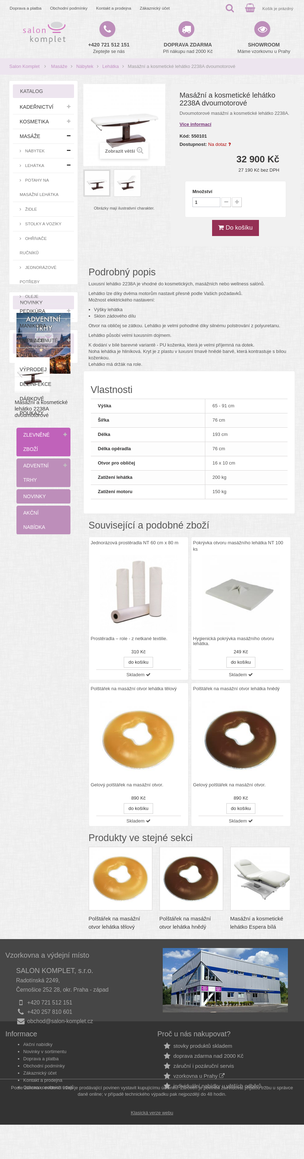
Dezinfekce (36, 384)
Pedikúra (32, 311)
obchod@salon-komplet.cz (60, 1021)
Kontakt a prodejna (113, 8)
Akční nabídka (34, 520)
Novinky (34, 496)
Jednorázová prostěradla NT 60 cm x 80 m (134, 542)
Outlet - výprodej (33, 362)
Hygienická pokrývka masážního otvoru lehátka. (233, 641)
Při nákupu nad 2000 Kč (188, 48)
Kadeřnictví (36, 107)
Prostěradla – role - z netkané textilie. (129, 638)
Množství (202, 191)
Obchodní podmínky (69, 8)
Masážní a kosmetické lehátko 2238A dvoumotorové (41, 729)
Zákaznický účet (155, 8)
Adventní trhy (36, 473)
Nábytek (84, 66)
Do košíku (235, 227)
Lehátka (110, 66)
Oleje (31, 296)
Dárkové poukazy (32, 406)
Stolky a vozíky (43, 223)
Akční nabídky (38, 1058)
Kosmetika (34, 121)
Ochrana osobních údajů (48, 1101)
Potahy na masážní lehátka (39, 187)
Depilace (32, 340)
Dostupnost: (193, 144)
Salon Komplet (24, 66)
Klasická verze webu (152, 1147)
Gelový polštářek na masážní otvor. (127, 784)
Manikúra (33, 326)
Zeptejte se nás (109, 48)
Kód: (185, 136)
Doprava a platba (25, 8)
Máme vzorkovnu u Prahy (263, 48)
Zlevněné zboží (36, 442)
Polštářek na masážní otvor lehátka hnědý (236, 688)
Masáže (59, 66)
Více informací (195, 124)
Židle (30, 209)
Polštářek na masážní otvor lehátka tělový (134, 688)
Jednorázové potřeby (38, 274)
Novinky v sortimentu (45, 1065)
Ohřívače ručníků (33, 245)
